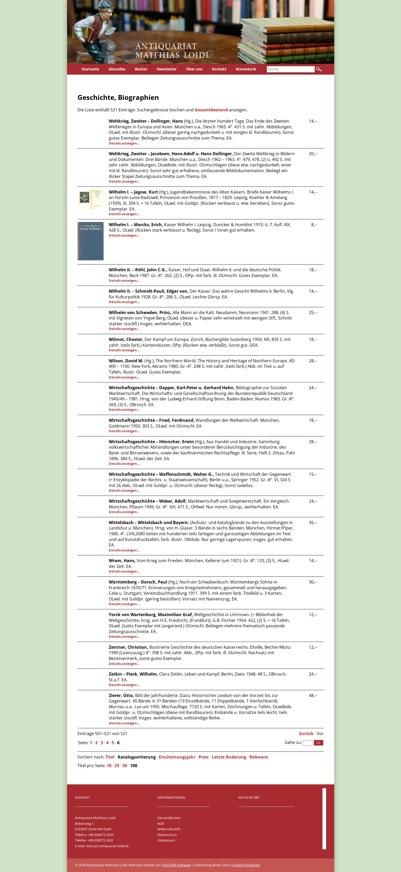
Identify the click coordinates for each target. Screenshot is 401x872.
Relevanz (258, 757)
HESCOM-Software (176, 865)
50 (124, 765)
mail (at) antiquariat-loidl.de (107, 846)
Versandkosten (169, 817)
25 (117, 765)
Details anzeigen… (124, 143)
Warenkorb (246, 69)
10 (109, 765)
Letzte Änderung (229, 757)
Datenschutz (167, 834)
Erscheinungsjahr (177, 757)
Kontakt (219, 69)
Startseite (90, 69)
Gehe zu (293, 742)
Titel (110, 757)
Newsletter (167, 69)
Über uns (194, 69)
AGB (160, 823)
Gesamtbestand (211, 110)
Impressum (166, 840)
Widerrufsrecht (169, 829)
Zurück (306, 733)
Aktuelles (117, 69)
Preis (204, 757)
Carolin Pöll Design (245, 865)
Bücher (141, 69)
